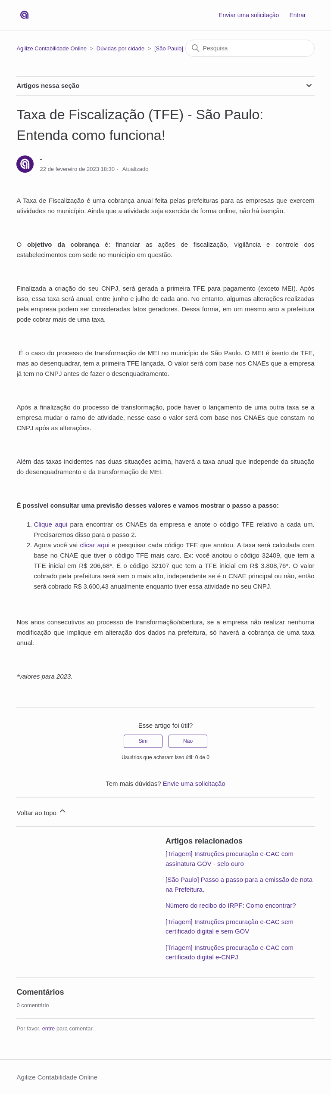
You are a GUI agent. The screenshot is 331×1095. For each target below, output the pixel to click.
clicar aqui (94, 545)
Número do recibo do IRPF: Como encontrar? (231, 905)
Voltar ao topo (41, 811)
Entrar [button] (297, 15)
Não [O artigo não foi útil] (188, 741)
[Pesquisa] (250, 48)
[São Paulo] (168, 48)
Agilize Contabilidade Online (51, 48)
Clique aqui (50, 524)
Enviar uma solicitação (249, 15)
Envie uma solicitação (194, 783)
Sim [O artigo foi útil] (143, 741)
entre (48, 1028)
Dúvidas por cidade (120, 48)
